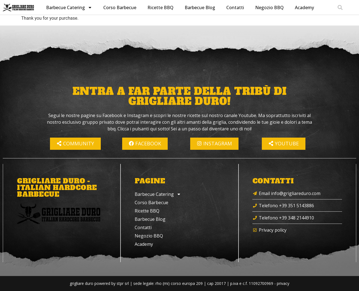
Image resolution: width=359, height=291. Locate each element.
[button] (340, 7)
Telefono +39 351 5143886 (286, 206)
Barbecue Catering (69, 7)
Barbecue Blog (199, 7)
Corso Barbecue (119, 7)
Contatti (234, 7)
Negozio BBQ (269, 7)
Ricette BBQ (160, 7)
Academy (303, 7)
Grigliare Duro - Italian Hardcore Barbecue (57, 187)
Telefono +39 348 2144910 (286, 218)
